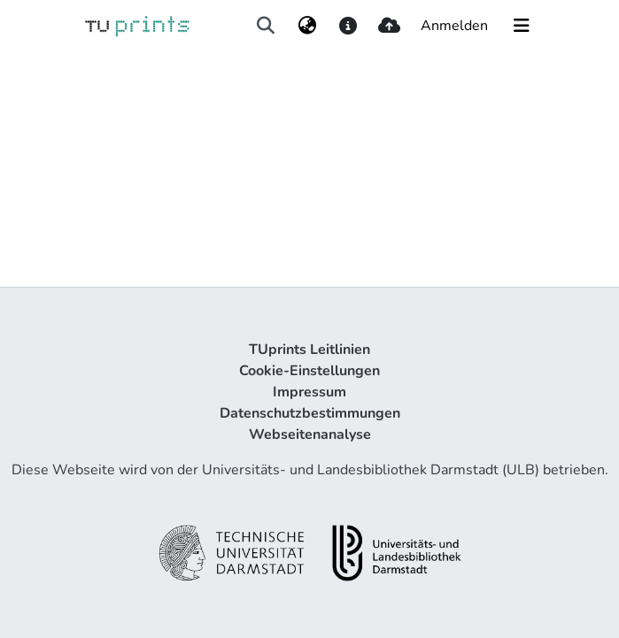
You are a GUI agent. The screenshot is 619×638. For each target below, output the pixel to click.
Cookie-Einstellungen (309, 370)
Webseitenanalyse (310, 434)
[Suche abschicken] (266, 25)
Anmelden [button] (455, 25)
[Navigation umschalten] (521, 25)
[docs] (348, 25)
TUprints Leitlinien (309, 349)
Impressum (309, 392)
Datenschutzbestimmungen (310, 413)
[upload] (389, 25)
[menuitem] (307, 25)
